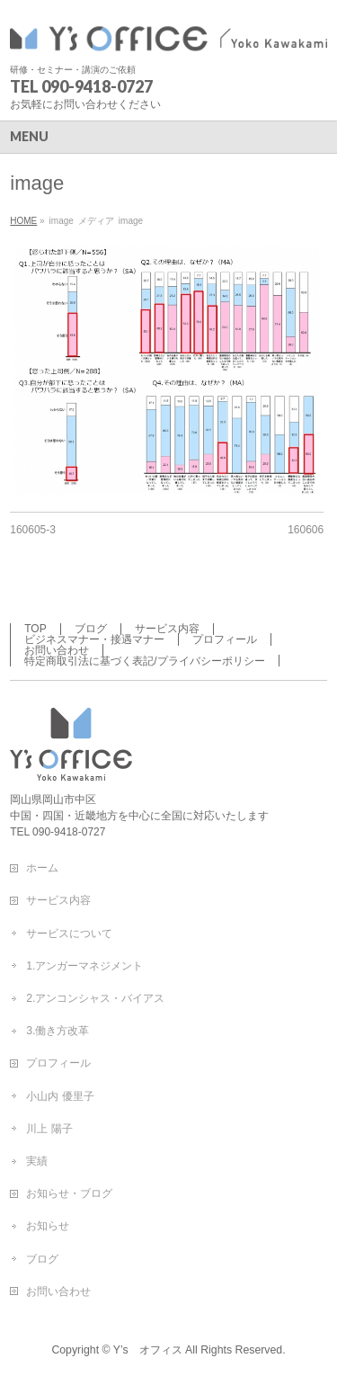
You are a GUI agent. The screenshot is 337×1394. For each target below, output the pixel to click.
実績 (37, 1161)
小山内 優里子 (59, 1096)
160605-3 (33, 529)
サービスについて (69, 933)
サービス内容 (167, 628)
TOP (35, 628)
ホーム (42, 868)
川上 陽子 (49, 1128)
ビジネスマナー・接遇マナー (94, 639)
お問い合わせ (56, 650)
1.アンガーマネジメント (84, 966)
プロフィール (224, 639)
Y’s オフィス (147, 1350)
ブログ (91, 628)
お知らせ (47, 1226)
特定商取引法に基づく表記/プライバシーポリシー (144, 661)
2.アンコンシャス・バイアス (95, 998)
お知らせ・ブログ (69, 1193)
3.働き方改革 (57, 1030)
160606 (306, 529)
